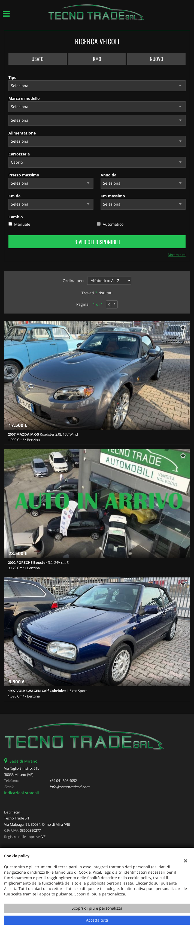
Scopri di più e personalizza (97, 908)
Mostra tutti (177, 254)
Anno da (108, 175)
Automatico (113, 224)
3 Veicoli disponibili (97, 242)
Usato (38, 58)
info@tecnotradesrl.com (69, 786)
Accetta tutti (97, 920)
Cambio (15, 216)
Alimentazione (22, 133)
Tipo (12, 77)
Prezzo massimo (23, 175)
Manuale (22, 224)
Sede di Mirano (23, 761)
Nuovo (156, 58)
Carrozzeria (19, 154)
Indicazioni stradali (21, 792)
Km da (14, 195)
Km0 (97, 58)
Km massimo (113, 195)
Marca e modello (24, 98)
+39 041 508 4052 (63, 780)
